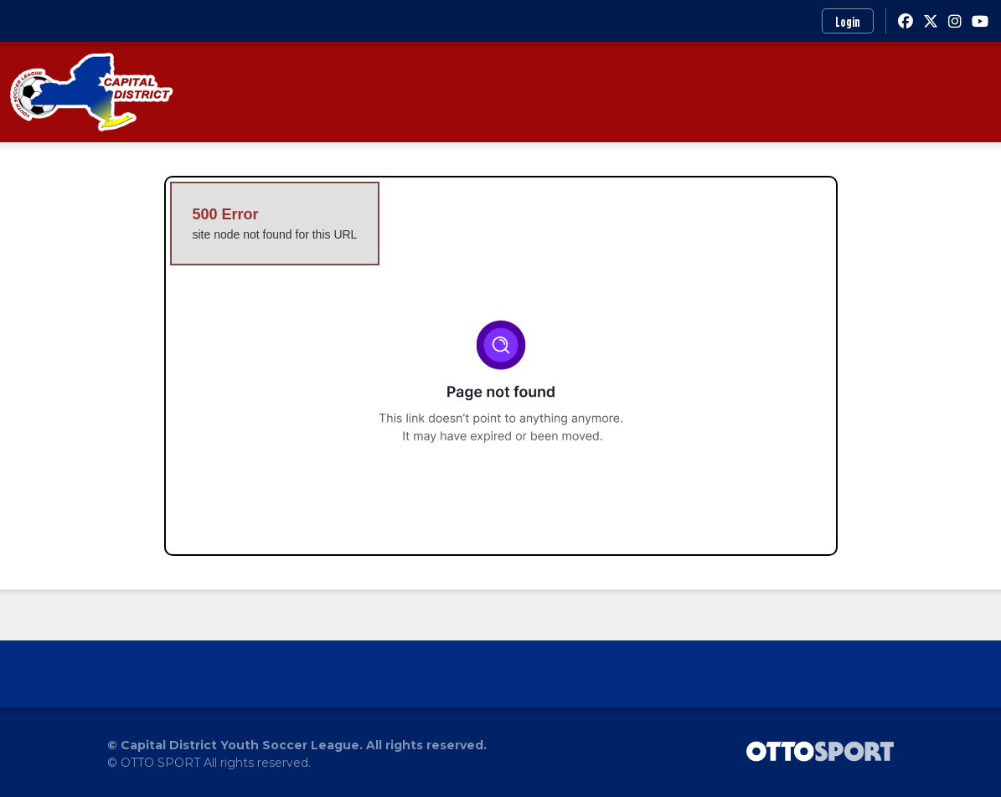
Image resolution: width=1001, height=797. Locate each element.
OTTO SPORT (160, 762)
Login (847, 21)
